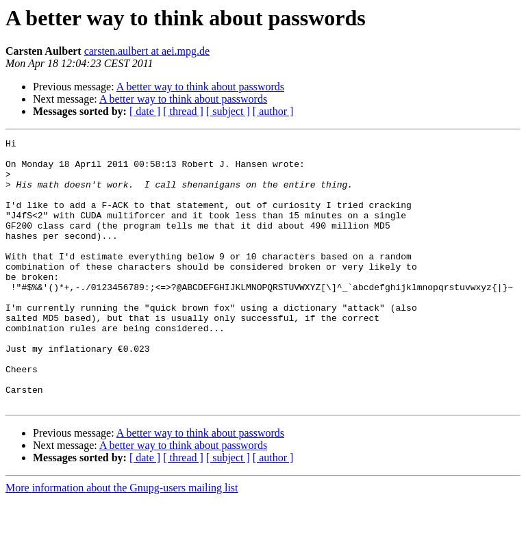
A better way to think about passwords (200, 86)
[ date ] (144, 111)
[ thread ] (183, 111)
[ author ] (273, 111)
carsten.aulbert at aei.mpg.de (147, 51)
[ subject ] (228, 111)
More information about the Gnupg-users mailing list (121, 541)
